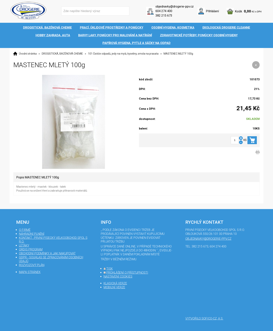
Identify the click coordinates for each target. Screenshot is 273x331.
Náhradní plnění (31, 234)
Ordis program (30, 249)
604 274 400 (163, 11)
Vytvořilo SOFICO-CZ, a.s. (204, 318)
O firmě (24, 230)
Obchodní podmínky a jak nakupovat (47, 253)
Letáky (24, 245)
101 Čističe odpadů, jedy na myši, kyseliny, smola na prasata (123, 53)
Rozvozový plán (31, 265)
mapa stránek (30, 272)
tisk (109, 268)
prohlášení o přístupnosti (127, 272)
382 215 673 (163, 15)
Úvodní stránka (28, 53)
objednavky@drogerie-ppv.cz (174, 6)
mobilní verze (114, 287)
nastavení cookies (118, 276)
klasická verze (115, 283)
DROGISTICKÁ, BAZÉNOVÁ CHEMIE (62, 53)
